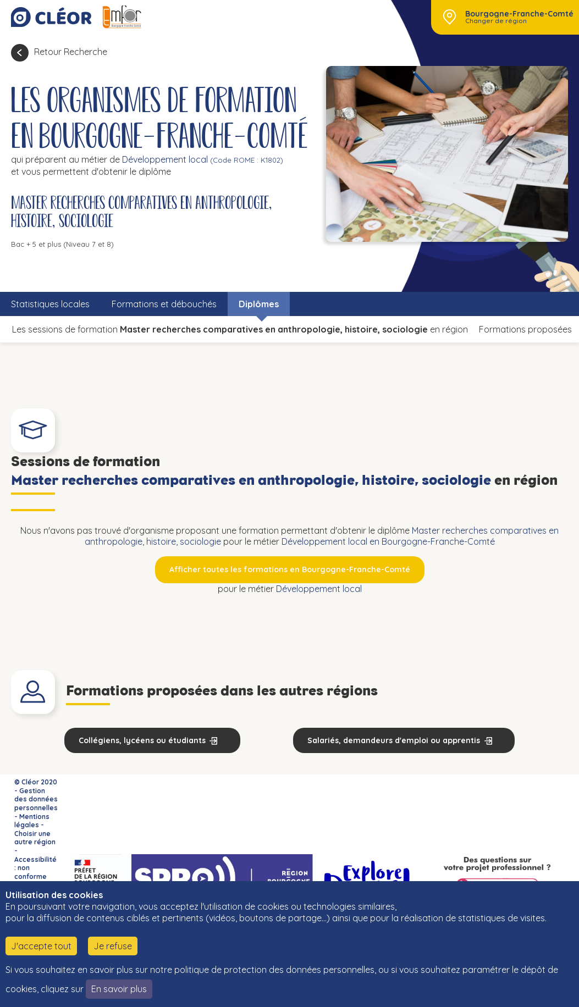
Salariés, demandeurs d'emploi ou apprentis (393, 740)
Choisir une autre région (35, 837)
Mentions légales (31, 820)
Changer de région (496, 21)
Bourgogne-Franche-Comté (519, 14)
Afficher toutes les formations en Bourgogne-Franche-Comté (289, 569)
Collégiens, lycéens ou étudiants (142, 740)
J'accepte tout (41, 945)
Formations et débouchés (164, 303)
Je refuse (112, 945)
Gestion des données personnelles (36, 799)
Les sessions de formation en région (240, 329)
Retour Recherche (70, 51)
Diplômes (259, 303)
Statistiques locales (50, 303)
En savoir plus (119, 988)
